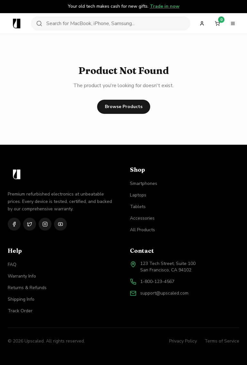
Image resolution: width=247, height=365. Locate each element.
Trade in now (164, 6)
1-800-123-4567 (157, 281)
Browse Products (123, 107)
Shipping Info (21, 299)
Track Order (20, 311)
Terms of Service (222, 341)
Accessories (142, 218)
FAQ (12, 264)
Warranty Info (22, 276)
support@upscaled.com (164, 293)
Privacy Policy (183, 341)
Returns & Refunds (27, 288)
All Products (142, 230)
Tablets (138, 207)
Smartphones (143, 183)
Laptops (138, 195)
